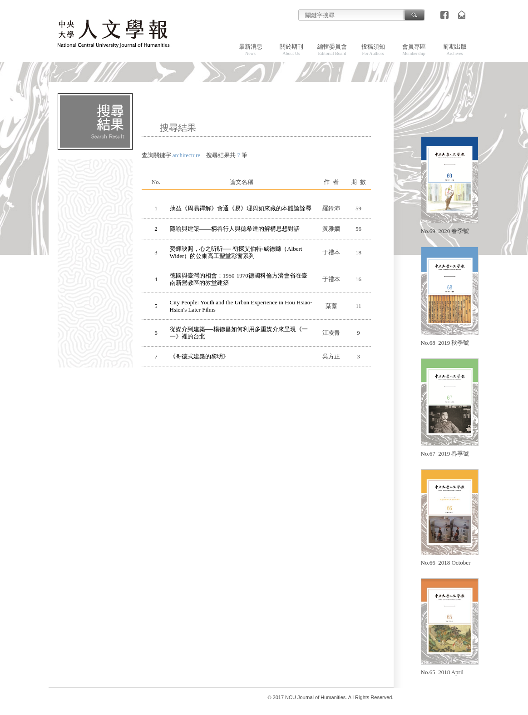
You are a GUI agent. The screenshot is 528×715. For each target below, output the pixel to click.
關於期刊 (291, 49)
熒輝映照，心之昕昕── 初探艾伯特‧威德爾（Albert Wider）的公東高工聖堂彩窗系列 (236, 252)
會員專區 (414, 49)
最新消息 (250, 49)
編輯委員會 (332, 49)
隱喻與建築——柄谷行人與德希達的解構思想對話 (235, 228)
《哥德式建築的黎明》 (199, 356)
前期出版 (455, 49)
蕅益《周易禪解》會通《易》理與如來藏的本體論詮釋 (240, 208)
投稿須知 (373, 49)
